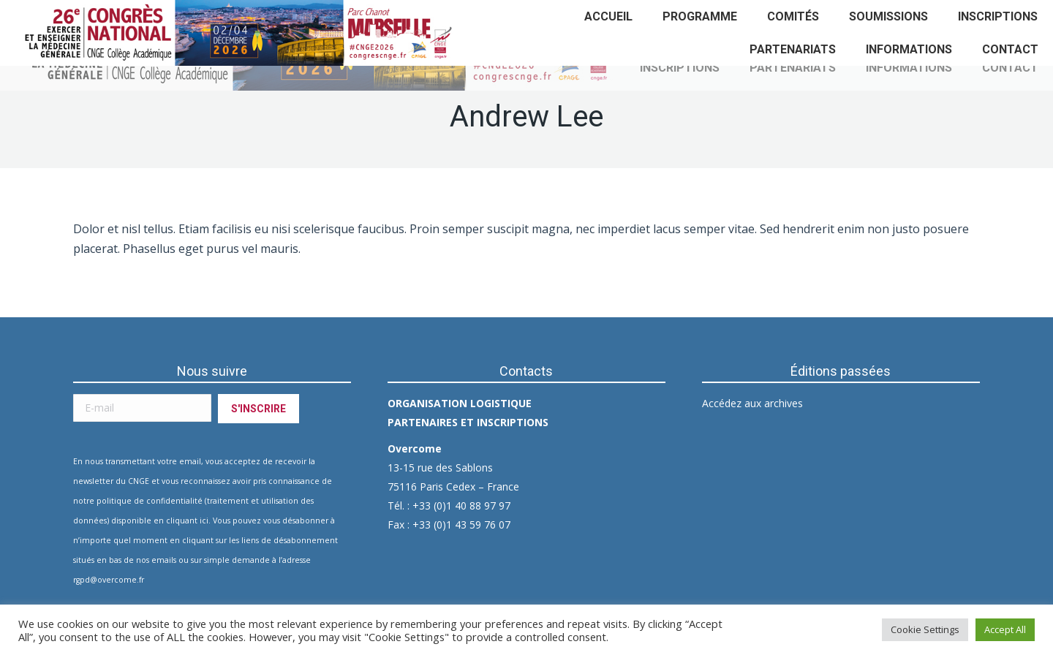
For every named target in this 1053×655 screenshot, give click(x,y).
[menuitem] (608, 16)
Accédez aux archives (752, 403)
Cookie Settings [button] (925, 629)
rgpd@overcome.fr (108, 580)
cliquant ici (187, 520)
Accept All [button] (1005, 629)
